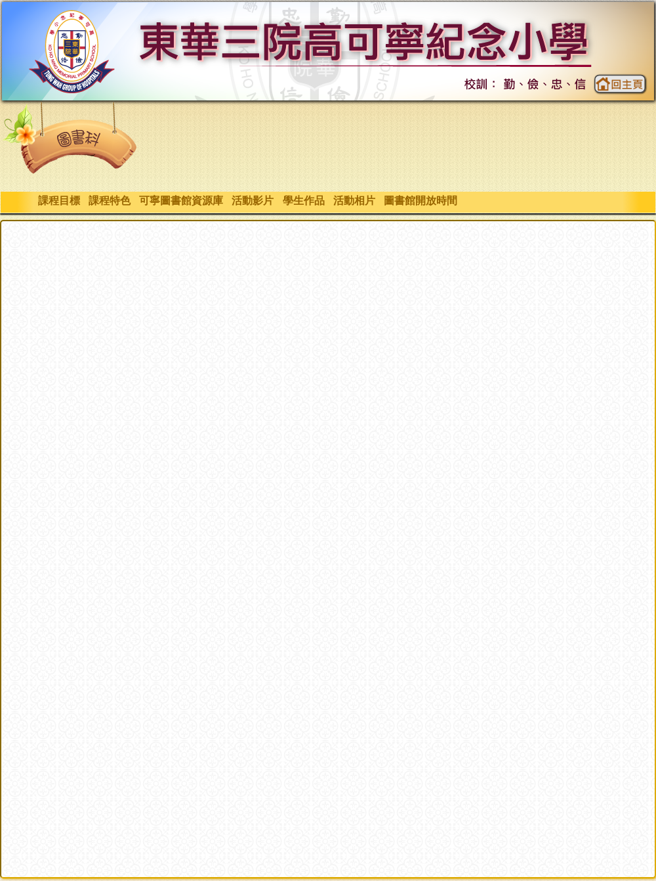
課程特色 (109, 200)
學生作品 (303, 200)
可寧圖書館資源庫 (180, 200)
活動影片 (253, 200)
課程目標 (58, 200)
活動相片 (354, 200)
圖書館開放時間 (420, 200)
